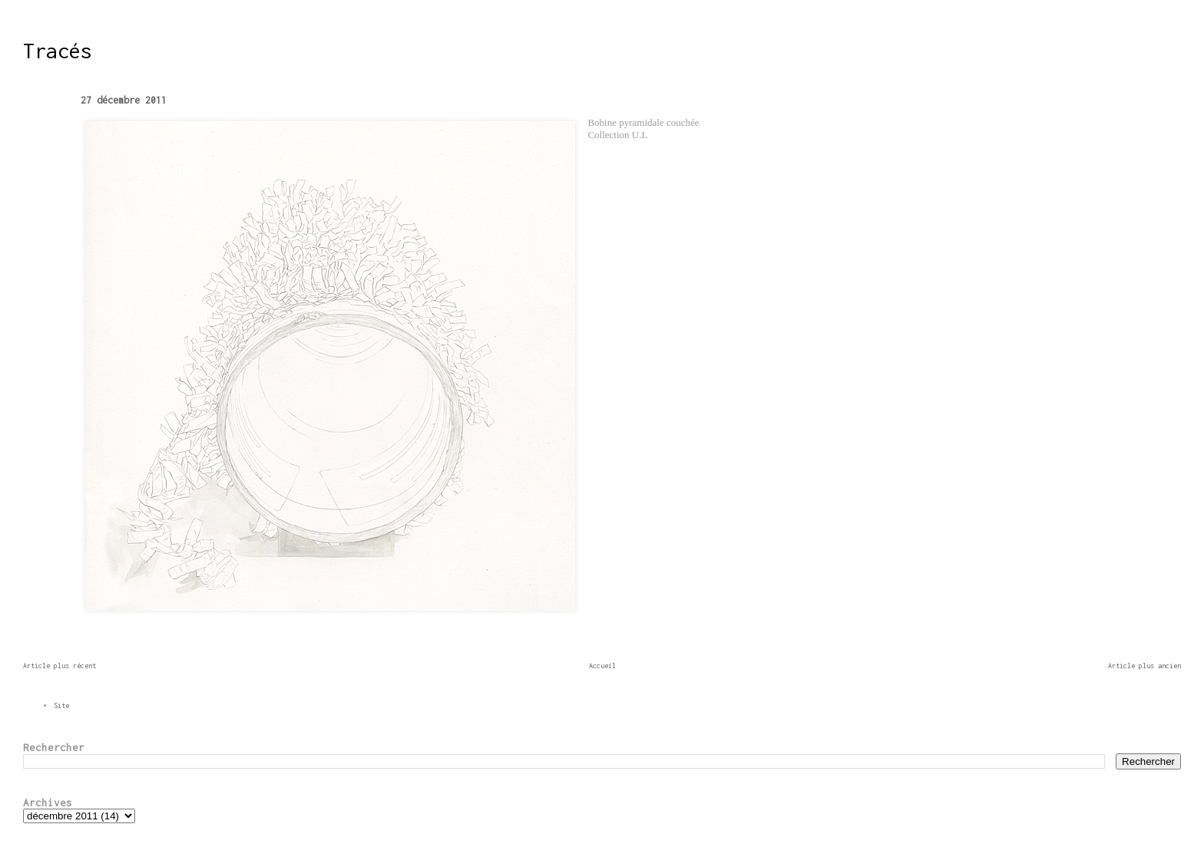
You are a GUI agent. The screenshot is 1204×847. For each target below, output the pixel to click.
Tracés (57, 50)
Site (61, 705)
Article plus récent (59, 665)
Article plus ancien (1144, 665)
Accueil (602, 665)
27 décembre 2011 (124, 100)
